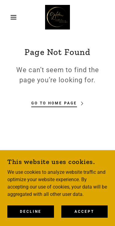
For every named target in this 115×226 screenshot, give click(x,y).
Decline (30, 215)
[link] (57, 17)
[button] (9, 17)
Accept (84, 215)
